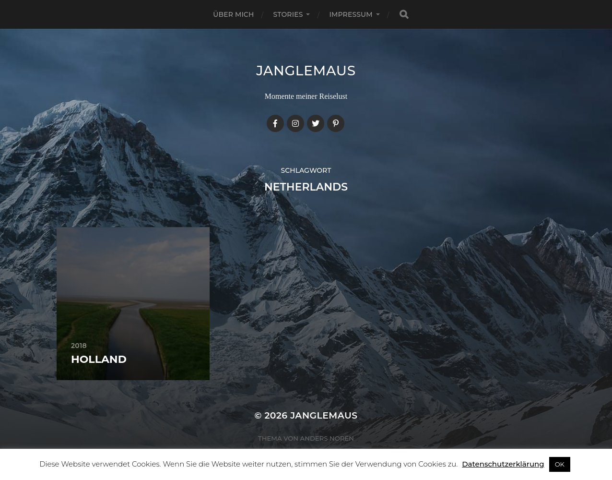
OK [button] (560, 464)
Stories (288, 14)
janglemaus (306, 70)
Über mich (233, 14)
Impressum (350, 14)
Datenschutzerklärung (503, 463)
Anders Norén (327, 438)
